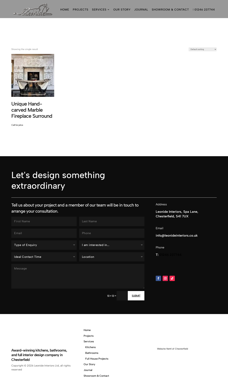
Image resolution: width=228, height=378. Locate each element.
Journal (141, 9)
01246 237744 (204, 9)
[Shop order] (203, 30)
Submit (136, 276)
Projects (80, 9)
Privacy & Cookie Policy (98, 361)
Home (64, 9)
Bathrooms (91, 333)
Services (99, 9)
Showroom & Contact (170, 9)
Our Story (122, 9)
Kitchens (90, 327)
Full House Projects (96, 339)
